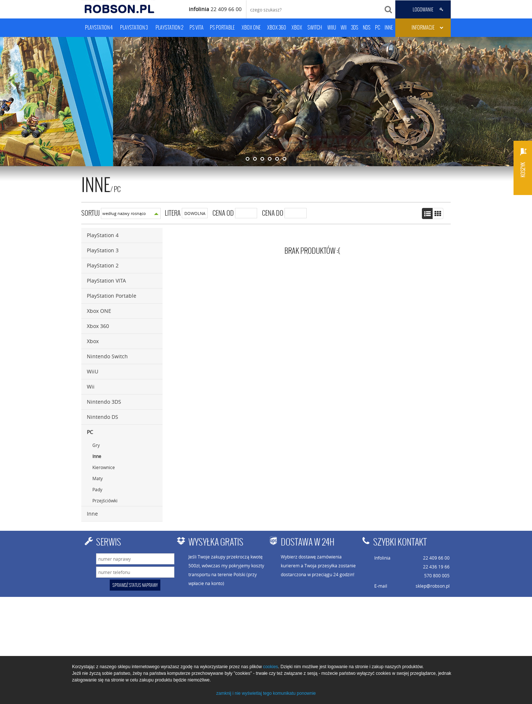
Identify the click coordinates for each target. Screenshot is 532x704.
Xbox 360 (98, 325)
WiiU (92, 371)
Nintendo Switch (107, 356)
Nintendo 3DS (104, 401)
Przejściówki (104, 500)
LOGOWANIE (423, 9)
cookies (270, 666)
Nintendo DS (102, 416)
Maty (97, 478)
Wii (91, 386)
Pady (97, 489)
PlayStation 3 (103, 250)
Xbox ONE (99, 310)
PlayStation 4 (103, 235)
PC (117, 189)
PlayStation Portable (111, 295)
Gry (96, 445)
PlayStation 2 (103, 265)
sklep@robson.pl (433, 586)
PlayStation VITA (106, 280)
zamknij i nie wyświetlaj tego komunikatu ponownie (266, 693)
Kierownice (103, 467)
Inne (96, 456)
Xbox (93, 341)
